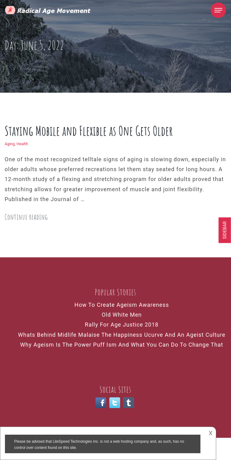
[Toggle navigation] (218, 10)
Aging (10, 143)
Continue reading (26, 217)
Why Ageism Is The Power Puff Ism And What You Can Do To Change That (121, 344)
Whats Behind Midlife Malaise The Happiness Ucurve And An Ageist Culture (121, 334)
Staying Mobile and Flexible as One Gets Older (89, 130)
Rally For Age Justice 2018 (121, 324)
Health (22, 143)
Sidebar (224, 230)
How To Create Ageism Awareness (121, 305)
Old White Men (122, 314)
